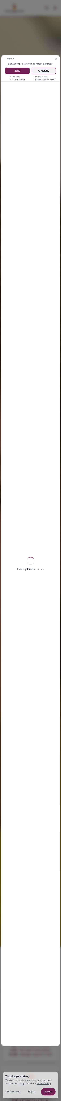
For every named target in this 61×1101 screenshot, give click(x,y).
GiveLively (43, 70)
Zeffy (17, 70)
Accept (48, 1091)
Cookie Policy (44, 1083)
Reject (32, 1091)
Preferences (13, 1091)
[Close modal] (56, 58)
